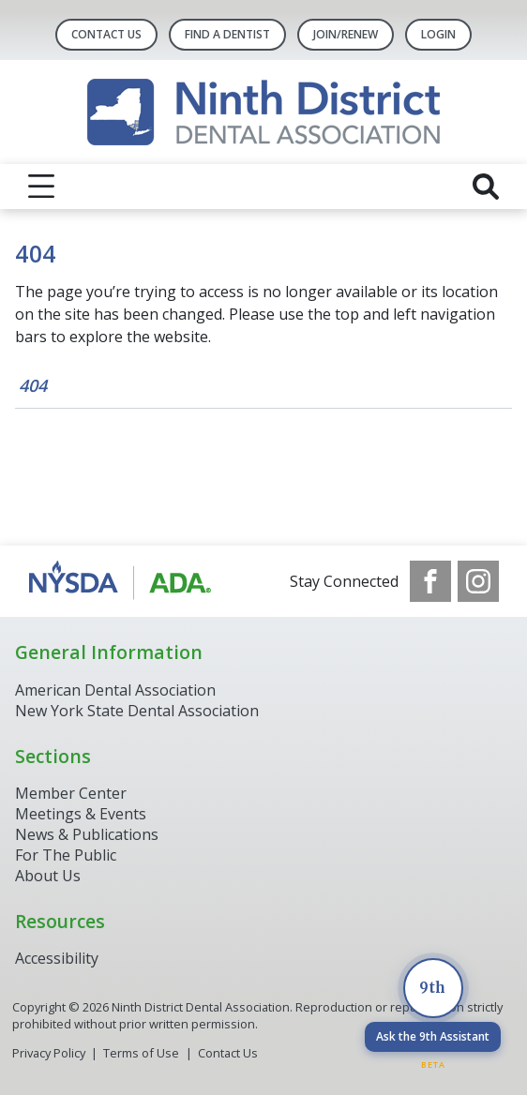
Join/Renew (345, 34)
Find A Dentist (227, 34)
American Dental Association (115, 690)
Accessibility (56, 958)
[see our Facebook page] (430, 581)
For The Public (65, 855)
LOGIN (438, 34)
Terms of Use (141, 1052)
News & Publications (86, 834)
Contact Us (106, 34)
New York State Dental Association (139, 710)
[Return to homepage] (263, 112)
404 (33, 385)
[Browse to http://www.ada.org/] (123, 581)
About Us (48, 875)
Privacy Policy (48, 1052)
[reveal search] (485, 186)
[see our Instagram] (478, 581)
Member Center (71, 793)
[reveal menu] (41, 186)
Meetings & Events (80, 813)
